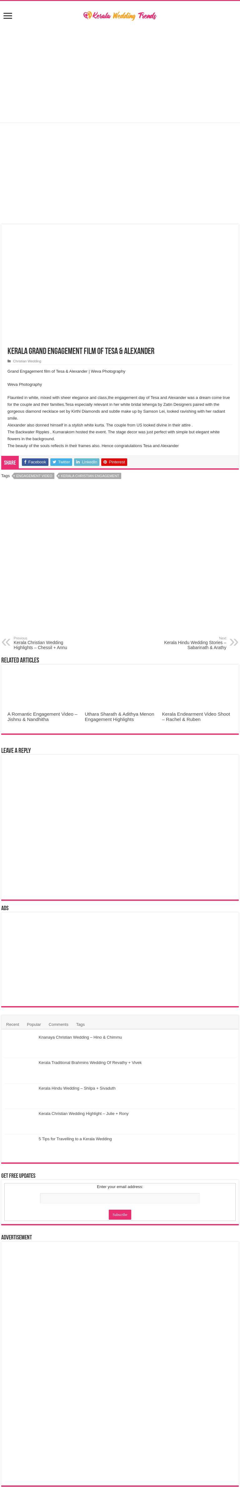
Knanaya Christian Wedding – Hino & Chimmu (80, 1037)
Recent (12, 1024)
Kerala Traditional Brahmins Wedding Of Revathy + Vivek (90, 1062)
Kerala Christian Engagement (90, 476)
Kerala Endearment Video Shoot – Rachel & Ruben (196, 716)
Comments (58, 1024)
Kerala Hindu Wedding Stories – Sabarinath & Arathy (194, 643)
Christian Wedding (27, 361)
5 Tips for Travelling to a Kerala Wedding (75, 1139)
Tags (80, 1024)
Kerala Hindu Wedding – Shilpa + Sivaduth (77, 1088)
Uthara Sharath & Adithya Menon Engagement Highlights (119, 716)
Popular (34, 1024)
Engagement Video (34, 476)
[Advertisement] (120, 72)
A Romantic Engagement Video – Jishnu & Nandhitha (43, 716)
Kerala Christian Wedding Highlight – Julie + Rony (84, 1113)
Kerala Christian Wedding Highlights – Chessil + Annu (46, 643)
